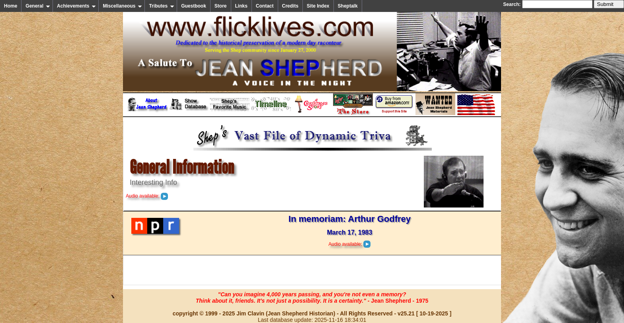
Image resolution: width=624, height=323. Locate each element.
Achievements (76, 6)
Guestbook (193, 6)
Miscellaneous (122, 6)
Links (241, 6)
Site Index (318, 6)
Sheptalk (348, 6)
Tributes (161, 6)
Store (220, 6)
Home (10, 6)
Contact (265, 6)
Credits (290, 6)
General (37, 6)
